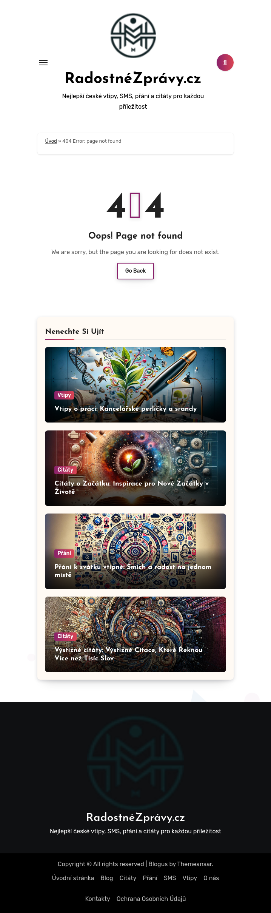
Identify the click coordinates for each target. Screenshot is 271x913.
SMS (170, 878)
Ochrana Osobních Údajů (151, 898)
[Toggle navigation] (43, 62)
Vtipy (64, 395)
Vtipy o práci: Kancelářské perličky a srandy (125, 409)
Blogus (158, 864)
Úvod (51, 141)
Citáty (65, 470)
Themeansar (194, 864)
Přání (64, 553)
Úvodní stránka (73, 878)
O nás (211, 878)
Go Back (135, 271)
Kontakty (97, 898)
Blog (106, 878)
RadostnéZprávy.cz (133, 79)
